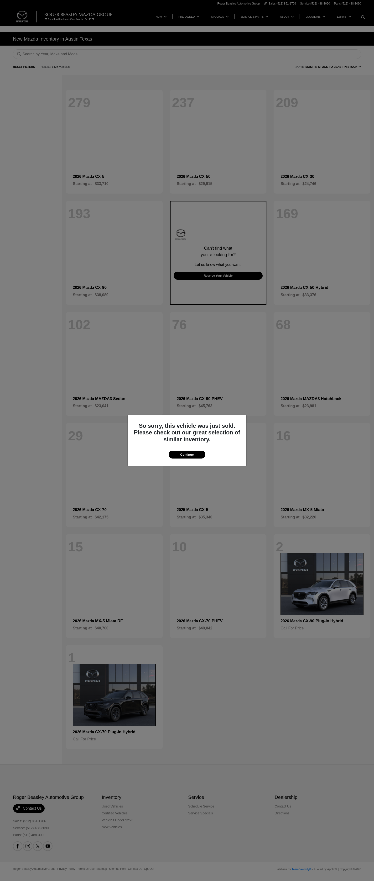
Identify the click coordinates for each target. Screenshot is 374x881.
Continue (187, 454)
